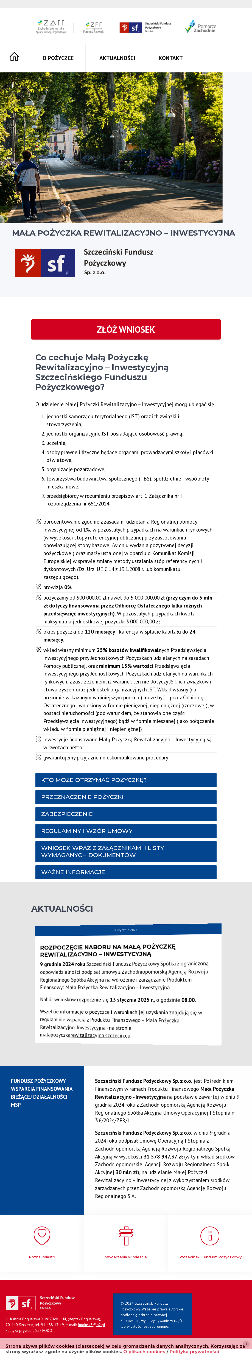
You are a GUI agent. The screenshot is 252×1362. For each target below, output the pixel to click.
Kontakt (171, 58)
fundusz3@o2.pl (91, 1324)
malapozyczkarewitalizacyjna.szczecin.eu (116, 1033)
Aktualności (117, 58)
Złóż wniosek (126, 329)
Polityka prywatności (194, 1351)
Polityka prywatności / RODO (28, 1330)
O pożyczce (58, 58)
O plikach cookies (144, 1351)
